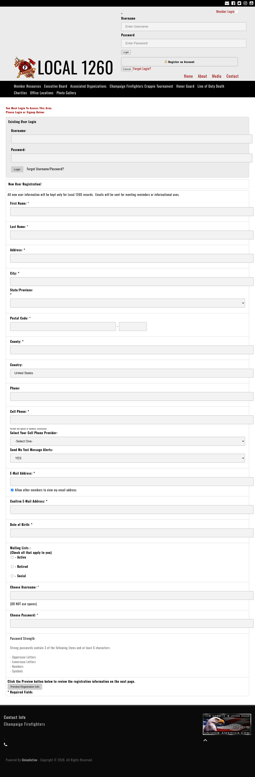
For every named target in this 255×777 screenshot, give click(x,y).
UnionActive (29, 760)
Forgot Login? (142, 68)
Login (126, 52)
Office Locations (41, 92)
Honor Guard (185, 86)
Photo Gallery (66, 92)
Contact (232, 76)
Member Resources (27, 86)
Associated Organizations (88, 86)
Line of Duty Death (211, 86)
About (202, 76)
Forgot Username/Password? (45, 169)
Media (216, 76)
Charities (20, 92)
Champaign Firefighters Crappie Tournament (141, 86)
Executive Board (55, 86)
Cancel (127, 69)
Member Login (227, 11)
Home (188, 76)
